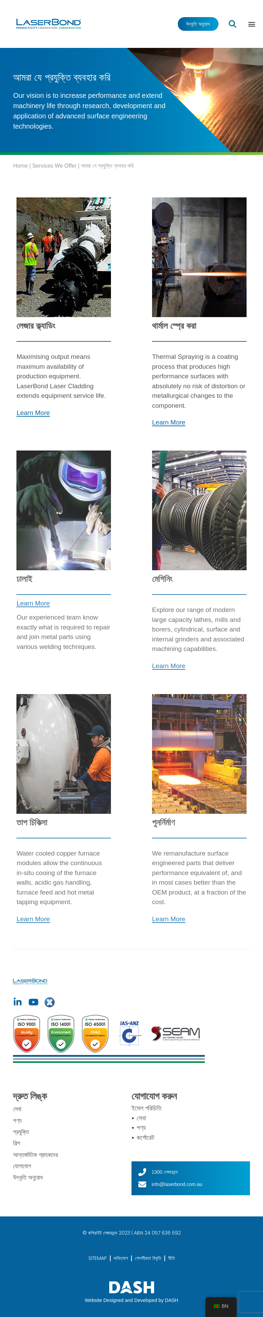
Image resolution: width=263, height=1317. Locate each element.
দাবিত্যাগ (121, 1258)
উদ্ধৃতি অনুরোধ (28, 1177)
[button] (252, 24)
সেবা (17, 1109)
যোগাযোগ (22, 1166)
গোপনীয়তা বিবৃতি (148, 1258)
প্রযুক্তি (21, 1132)
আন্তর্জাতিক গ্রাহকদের (35, 1154)
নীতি (171, 1258)
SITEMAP (97, 1258)
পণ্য (17, 1120)
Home (20, 166)
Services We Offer (54, 166)
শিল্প (16, 1143)
